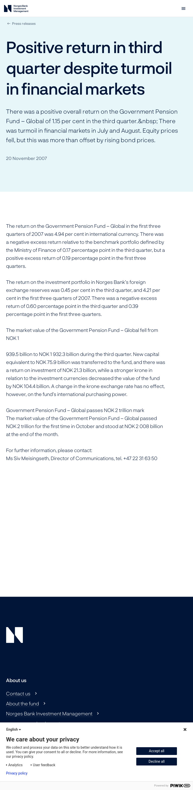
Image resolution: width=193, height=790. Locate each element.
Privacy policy (16, 773)
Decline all (157, 761)
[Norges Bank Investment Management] (16, 9)
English (14, 729)
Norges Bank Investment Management (49, 713)
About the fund (22, 703)
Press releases (24, 23)
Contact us (18, 693)
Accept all (156, 751)
